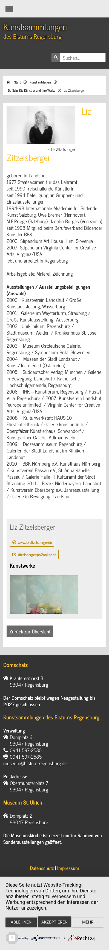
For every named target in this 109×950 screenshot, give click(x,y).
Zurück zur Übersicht (29, 631)
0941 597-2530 (26, 750)
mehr (88, 922)
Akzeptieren (54, 922)
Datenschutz (42, 868)
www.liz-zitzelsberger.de (35, 542)
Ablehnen (21, 922)
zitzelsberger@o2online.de (37, 554)
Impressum (68, 868)
